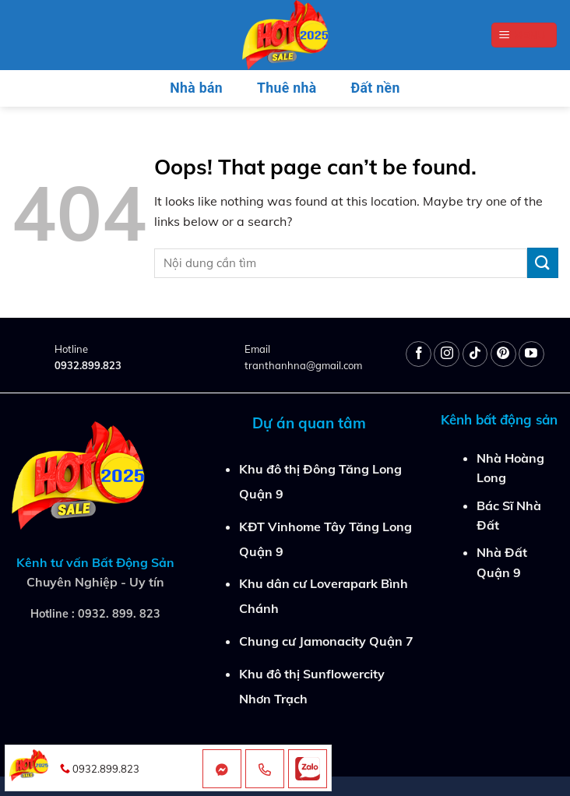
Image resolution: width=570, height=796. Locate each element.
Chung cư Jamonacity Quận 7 (326, 641)
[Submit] (542, 263)
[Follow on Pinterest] (503, 354)
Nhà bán (196, 88)
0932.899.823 (88, 365)
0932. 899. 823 (119, 614)
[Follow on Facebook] (418, 354)
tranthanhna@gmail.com (303, 365)
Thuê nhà (286, 88)
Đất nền (375, 88)
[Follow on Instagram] (446, 354)
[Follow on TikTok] (475, 354)
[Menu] (524, 35)
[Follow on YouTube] (531, 354)
